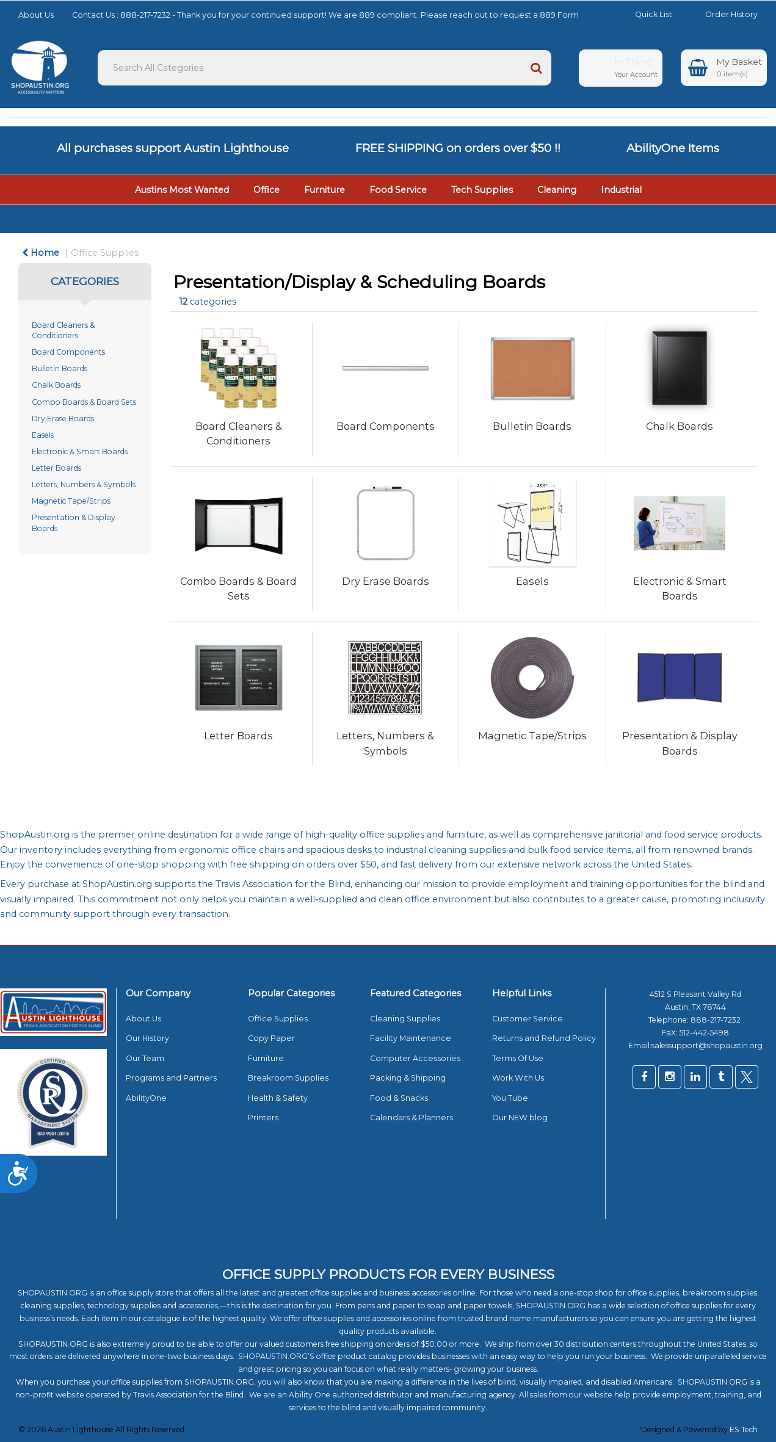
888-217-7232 (716, 1019)
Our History (147, 1038)
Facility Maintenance (410, 1038)
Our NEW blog (520, 1117)
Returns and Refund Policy (544, 1038)
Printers (263, 1117)
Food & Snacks (399, 1098)
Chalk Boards (56, 384)
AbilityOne (146, 1098)
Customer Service (527, 1018)
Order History (722, 14)
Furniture (324, 189)
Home (40, 252)
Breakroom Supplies (288, 1077)
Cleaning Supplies (405, 1018)
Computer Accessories (415, 1058)
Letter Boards (56, 468)
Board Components (68, 352)
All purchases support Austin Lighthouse (173, 148)
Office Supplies (105, 252)
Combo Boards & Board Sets (84, 402)
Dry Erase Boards (63, 418)
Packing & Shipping (408, 1077)
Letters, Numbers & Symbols (84, 484)
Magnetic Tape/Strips (71, 500)
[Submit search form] (536, 67)
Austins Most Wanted (182, 189)
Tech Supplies (482, 189)
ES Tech (744, 1429)
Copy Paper (271, 1038)
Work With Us (518, 1077)
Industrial (621, 189)
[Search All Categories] (324, 67)
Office (266, 189)
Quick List (644, 14)
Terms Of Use (517, 1058)
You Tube (510, 1098)
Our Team (145, 1058)
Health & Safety (278, 1098)
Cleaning (556, 189)
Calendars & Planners (411, 1117)
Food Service (398, 189)
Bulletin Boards (59, 368)
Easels (43, 435)
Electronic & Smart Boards (80, 451)
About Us (36, 15)
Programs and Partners (171, 1077)
